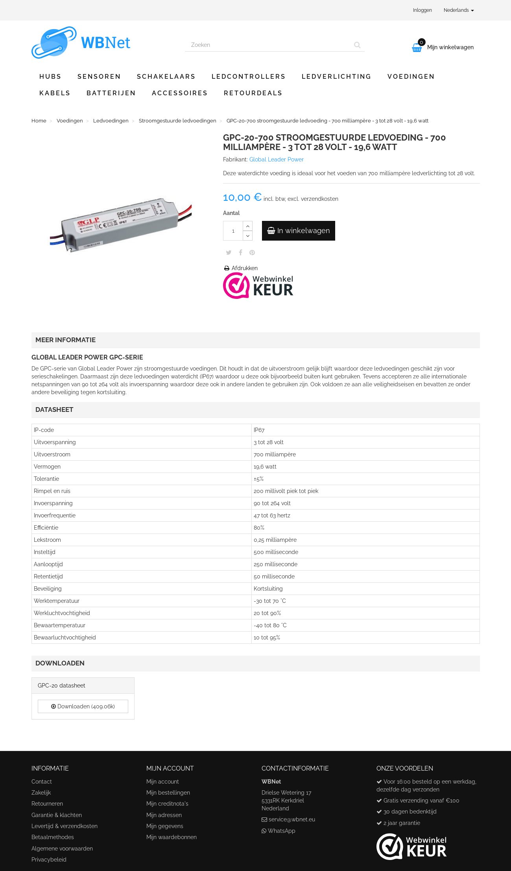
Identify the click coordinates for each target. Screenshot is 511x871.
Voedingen (411, 76)
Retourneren (47, 804)
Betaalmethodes (52, 837)
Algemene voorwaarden (62, 848)
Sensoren (99, 76)
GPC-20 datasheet (61, 685)
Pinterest (252, 252)
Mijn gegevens (164, 826)
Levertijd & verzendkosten (64, 826)
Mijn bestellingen (168, 792)
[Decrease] (248, 236)
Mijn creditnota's (167, 804)
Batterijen (111, 93)
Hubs (50, 76)
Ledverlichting (337, 76)
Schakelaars (166, 76)
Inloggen (422, 10)
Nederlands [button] (459, 10)
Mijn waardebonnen (171, 837)
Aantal (231, 213)
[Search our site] (268, 45)
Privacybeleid (48, 859)
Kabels (55, 93)
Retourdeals (253, 93)
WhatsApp (281, 831)
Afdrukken (240, 268)
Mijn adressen (164, 815)
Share (240, 252)
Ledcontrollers (249, 76)
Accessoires (180, 93)
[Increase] (248, 226)
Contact (41, 781)
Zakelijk (41, 792)
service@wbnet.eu (292, 819)
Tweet (229, 252)
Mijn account (162, 781)
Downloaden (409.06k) (83, 706)
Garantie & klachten (56, 815)
